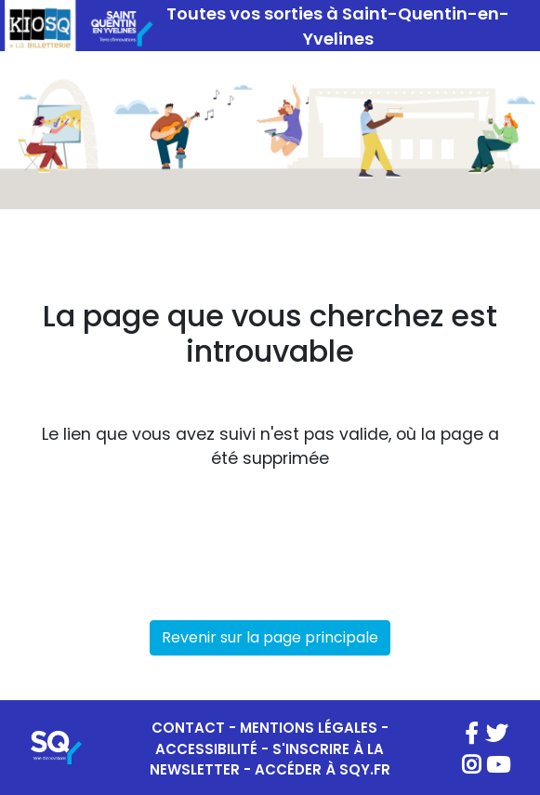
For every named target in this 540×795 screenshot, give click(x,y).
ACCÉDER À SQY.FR (322, 769)
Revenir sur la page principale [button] (270, 637)
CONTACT (188, 727)
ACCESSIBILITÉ (206, 749)
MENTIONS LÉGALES (308, 727)
